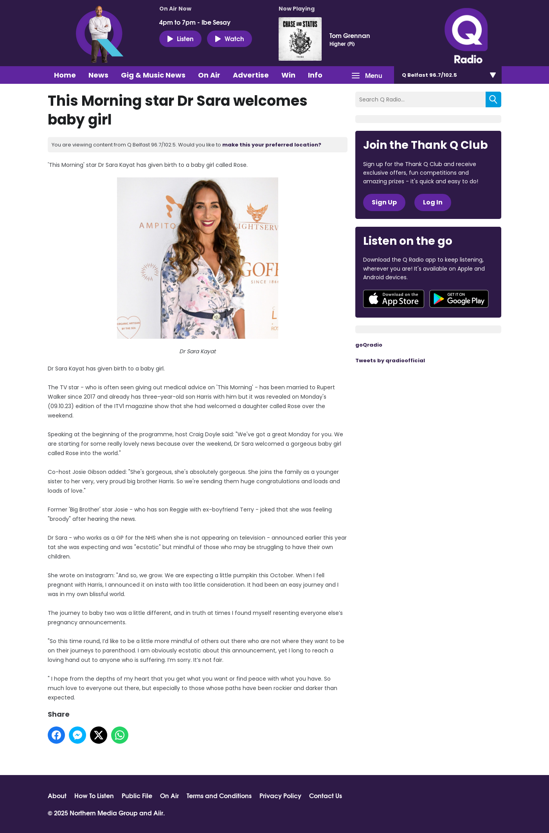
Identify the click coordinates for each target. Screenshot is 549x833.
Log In (433, 202)
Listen (180, 38)
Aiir (158, 812)
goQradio (368, 345)
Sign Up (384, 202)
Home (65, 75)
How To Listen (94, 795)
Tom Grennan (349, 35)
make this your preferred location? (271, 144)
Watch (229, 38)
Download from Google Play (459, 299)
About (57, 795)
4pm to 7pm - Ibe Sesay (194, 22)
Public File (137, 795)
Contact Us (325, 795)
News (98, 75)
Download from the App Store (393, 299)
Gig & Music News (153, 75)
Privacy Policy (280, 795)
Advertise (251, 75)
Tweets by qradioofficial (390, 360)
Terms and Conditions (219, 795)
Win (288, 75)
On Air (209, 75)
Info (315, 75)
